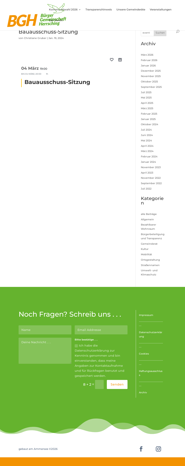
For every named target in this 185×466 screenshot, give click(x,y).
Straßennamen (150, 265)
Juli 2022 (146, 188)
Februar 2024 (149, 156)
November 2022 (151, 177)
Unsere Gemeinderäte (130, 9)
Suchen (160, 32)
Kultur (145, 249)
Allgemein (147, 219)
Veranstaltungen (160, 9)
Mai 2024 (146, 140)
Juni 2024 (147, 135)
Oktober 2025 (149, 81)
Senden (117, 384)
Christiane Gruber (35, 38)
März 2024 (147, 151)
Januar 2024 (148, 161)
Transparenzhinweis (98, 9)
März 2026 (147, 54)
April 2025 (147, 103)
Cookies (144, 353)
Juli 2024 (146, 129)
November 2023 (151, 167)
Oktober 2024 (149, 124)
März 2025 (147, 108)
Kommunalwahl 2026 (63, 9)
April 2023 (147, 172)
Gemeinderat (149, 243)
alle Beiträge (149, 214)
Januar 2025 (148, 119)
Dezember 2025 (151, 70)
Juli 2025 (146, 92)
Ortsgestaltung (150, 259)
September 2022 (151, 183)
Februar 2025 (149, 113)
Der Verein (56, 20)
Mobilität (146, 254)
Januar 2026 (148, 65)
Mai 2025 (146, 97)
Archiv (143, 392)
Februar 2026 (149, 60)
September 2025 (151, 87)
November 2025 (151, 76)
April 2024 (147, 145)
